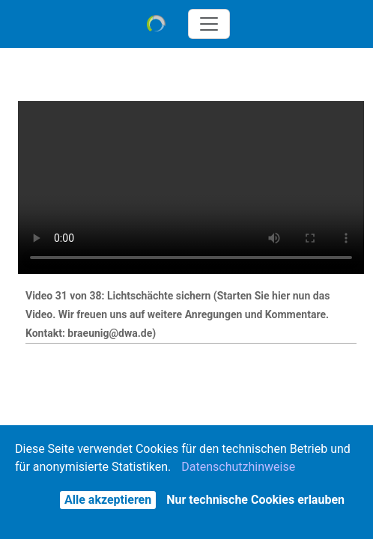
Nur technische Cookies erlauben (255, 500)
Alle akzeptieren (107, 500)
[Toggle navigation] (209, 24)
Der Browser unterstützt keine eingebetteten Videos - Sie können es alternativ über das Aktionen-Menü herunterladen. (191, 187)
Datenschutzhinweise (238, 467)
